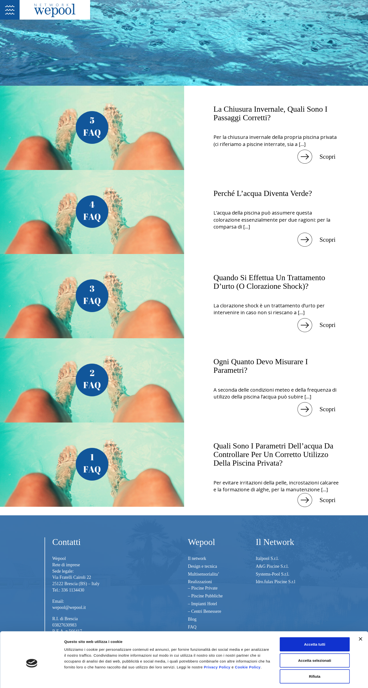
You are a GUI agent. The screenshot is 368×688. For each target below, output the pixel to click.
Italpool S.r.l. (267, 558)
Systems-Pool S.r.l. (272, 574)
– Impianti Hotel (202, 603)
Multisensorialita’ (203, 574)
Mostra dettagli (257, 678)
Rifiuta (315, 656)
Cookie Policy (248, 646)
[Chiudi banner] (360, 618)
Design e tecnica (202, 566)
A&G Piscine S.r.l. (272, 566)
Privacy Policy (217, 646)
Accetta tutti (314, 624)
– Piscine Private (203, 588)
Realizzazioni (200, 581)
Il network (197, 558)
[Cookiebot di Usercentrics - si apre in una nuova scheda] (31, 678)
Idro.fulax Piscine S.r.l (275, 581)
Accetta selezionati (314, 640)
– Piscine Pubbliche (205, 595)
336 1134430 (72, 590)
